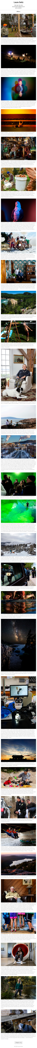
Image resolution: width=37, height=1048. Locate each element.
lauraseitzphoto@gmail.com (18, 6)
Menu (18, 11)
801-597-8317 (18, 8)
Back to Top (18, 1042)
